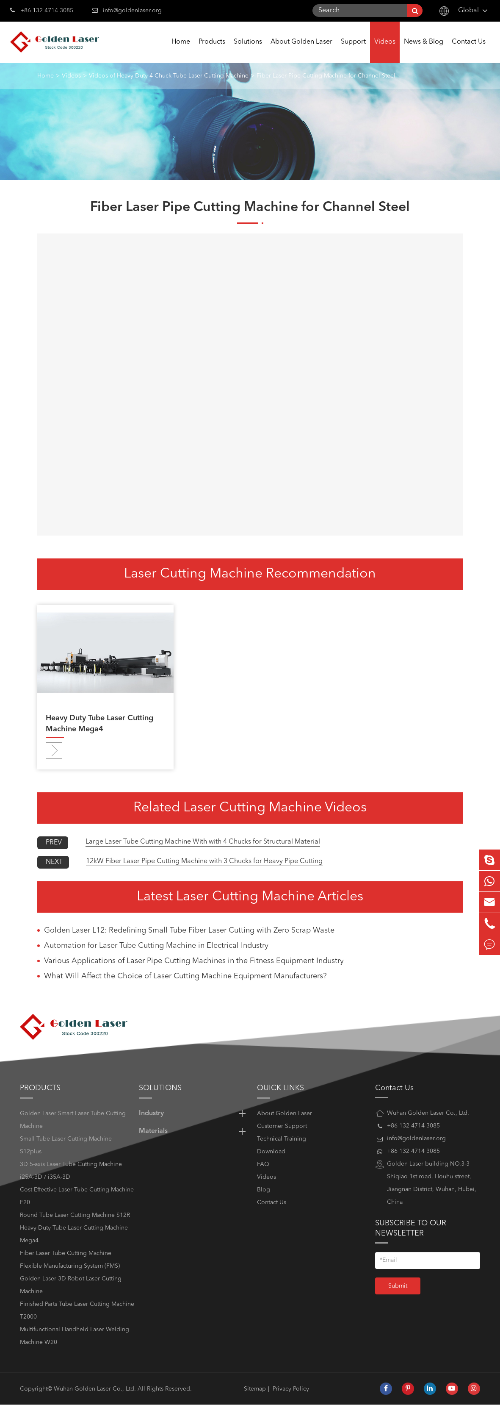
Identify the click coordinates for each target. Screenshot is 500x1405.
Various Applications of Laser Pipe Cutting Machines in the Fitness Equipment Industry (194, 961)
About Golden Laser (301, 51)
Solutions (248, 51)
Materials (194, 1131)
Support (353, 51)
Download (271, 1152)
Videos (384, 51)
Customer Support (282, 1126)
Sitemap (255, 1389)
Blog (263, 1190)
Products (212, 51)
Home (180, 51)
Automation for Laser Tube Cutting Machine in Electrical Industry (156, 946)
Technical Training (281, 1139)
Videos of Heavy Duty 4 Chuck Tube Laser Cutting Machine (169, 76)
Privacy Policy (291, 1389)
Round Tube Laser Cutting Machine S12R (75, 1215)
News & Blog (423, 51)
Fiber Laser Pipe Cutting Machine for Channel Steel (326, 76)
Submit (397, 1286)
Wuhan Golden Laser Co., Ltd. (95, 1389)
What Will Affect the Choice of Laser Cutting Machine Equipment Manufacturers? (185, 976)
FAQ (263, 1164)
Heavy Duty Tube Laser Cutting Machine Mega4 (99, 723)
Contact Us (469, 51)
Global (468, 10)
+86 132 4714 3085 (41, 10)
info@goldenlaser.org (132, 11)
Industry (194, 1113)
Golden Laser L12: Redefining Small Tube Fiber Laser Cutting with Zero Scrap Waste (189, 930)
